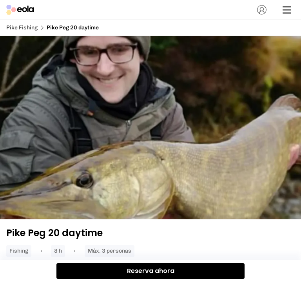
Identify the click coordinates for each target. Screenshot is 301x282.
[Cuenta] (262, 10)
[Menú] (287, 10)
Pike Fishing (22, 27)
